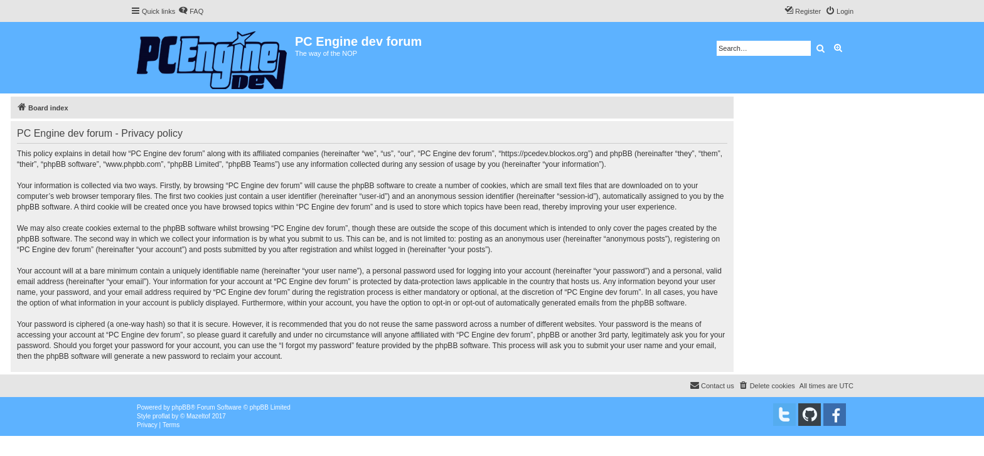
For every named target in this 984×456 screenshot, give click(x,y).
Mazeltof (198, 416)
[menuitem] (190, 11)
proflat (161, 416)
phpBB (181, 407)
